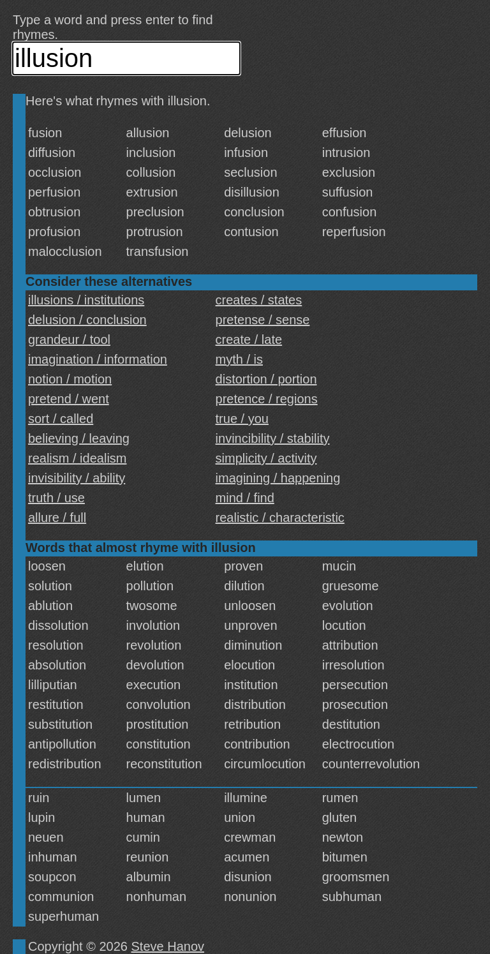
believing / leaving (79, 438)
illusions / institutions (86, 300)
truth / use (56, 498)
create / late (249, 339)
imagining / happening (278, 478)
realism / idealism (77, 458)
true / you (242, 419)
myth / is (239, 359)
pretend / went (68, 399)
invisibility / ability (76, 478)
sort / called (60, 419)
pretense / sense (263, 320)
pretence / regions (267, 399)
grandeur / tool (69, 339)
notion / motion (70, 379)
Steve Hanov (168, 946)
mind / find (245, 498)
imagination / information (97, 359)
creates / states (259, 300)
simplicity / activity (266, 458)
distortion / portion (266, 379)
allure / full (57, 518)
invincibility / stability (273, 438)
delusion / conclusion (87, 320)
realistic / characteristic (280, 518)
